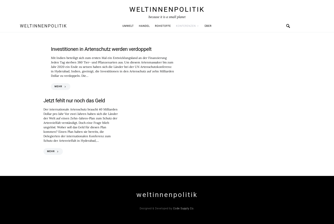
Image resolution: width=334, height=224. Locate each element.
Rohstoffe (163, 25)
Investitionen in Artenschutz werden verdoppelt (101, 49)
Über (208, 25)
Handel (144, 25)
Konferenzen (186, 25)
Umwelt (128, 25)
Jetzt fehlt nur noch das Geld (74, 101)
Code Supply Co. (183, 208)
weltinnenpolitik (167, 9)
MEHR (58, 86)
